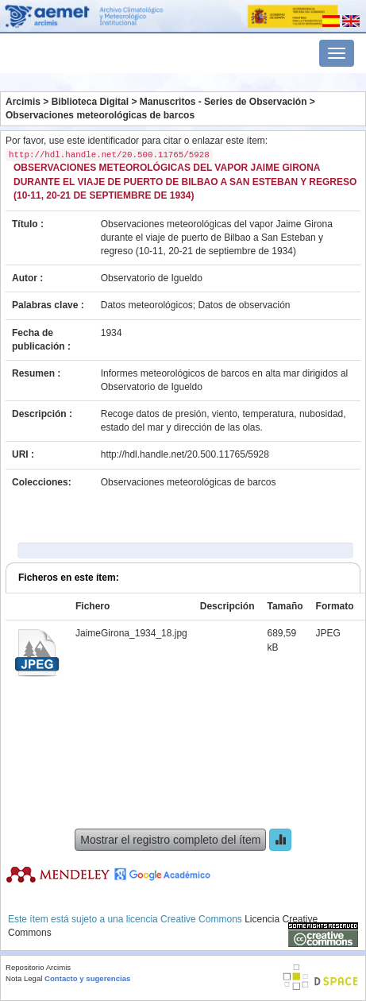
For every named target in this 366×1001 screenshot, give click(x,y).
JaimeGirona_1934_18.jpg (131, 633)
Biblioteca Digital (90, 101)
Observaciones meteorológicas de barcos (100, 115)
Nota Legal (24, 978)
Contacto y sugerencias (87, 978)
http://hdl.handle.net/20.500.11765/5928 (185, 454)
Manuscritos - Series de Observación (223, 101)
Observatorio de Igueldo (151, 278)
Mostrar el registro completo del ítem (170, 839)
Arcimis (23, 101)
